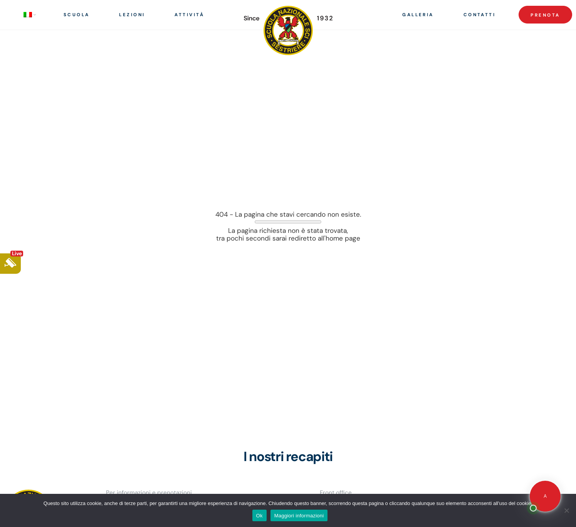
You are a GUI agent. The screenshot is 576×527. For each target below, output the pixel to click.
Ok (259, 516)
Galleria (418, 15)
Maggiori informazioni (299, 516)
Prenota (545, 15)
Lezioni (132, 15)
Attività (189, 15)
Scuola (77, 15)
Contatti (479, 15)
